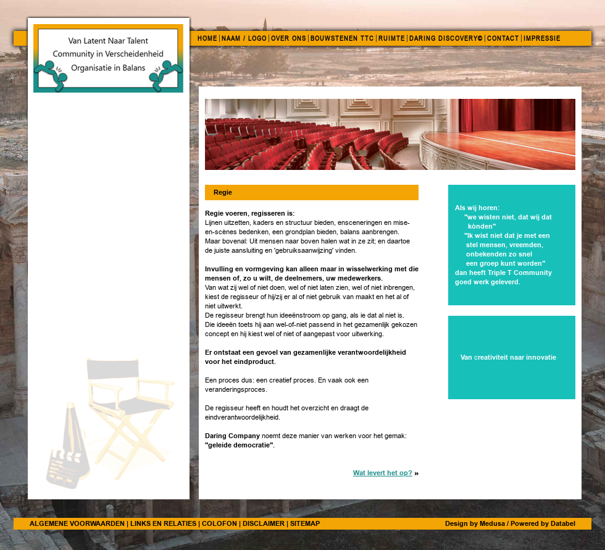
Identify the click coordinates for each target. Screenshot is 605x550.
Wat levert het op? (382, 473)
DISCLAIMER (264, 523)
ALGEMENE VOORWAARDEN (77, 523)
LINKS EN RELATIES (163, 523)
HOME (207, 38)
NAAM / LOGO (244, 38)
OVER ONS (288, 38)
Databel (563, 523)
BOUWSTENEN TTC (342, 38)
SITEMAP (305, 523)
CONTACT (503, 38)
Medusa (492, 523)
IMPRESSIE (542, 38)
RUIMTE (391, 38)
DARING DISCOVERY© (446, 38)
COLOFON (219, 523)
